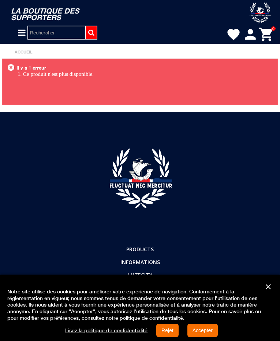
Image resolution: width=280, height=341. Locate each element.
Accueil (24, 51)
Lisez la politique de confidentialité (106, 330)
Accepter (203, 330)
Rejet (167, 330)
